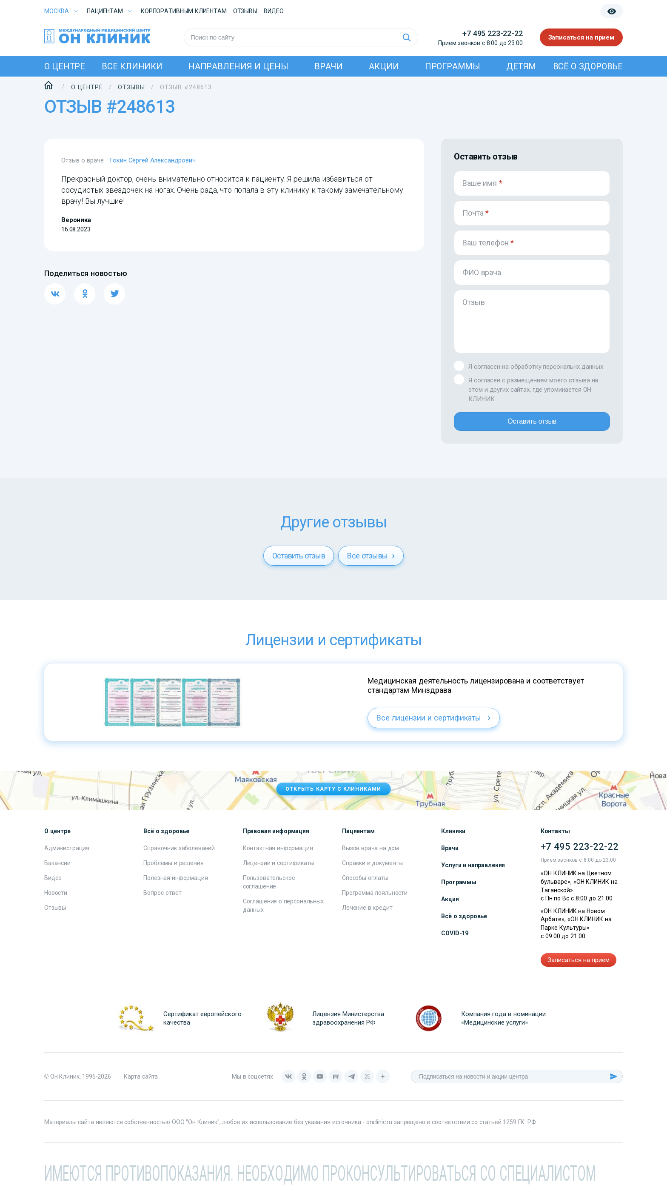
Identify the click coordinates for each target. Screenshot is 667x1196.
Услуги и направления (473, 872)
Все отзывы (371, 562)
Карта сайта (141, 1083)
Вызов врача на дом (370, 854)
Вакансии (57, 869)
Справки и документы (372, 869)
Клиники (453, 837)
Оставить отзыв (532, 425)
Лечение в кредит (367, 914)
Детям (521, 66)
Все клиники (132, 66)
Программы (452, 66)
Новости (55, 899)
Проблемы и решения (173, 869)
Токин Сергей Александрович (152, 160)
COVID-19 (454, 940)
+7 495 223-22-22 (492, 33)
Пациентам (105, 11)
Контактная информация (278, 854)
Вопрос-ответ (162, 899)
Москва (56, 11)
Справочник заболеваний (179, 854)
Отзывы (245, 11)
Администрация (66, 854)
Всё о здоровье (588, 66)
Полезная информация (175, 884)
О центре (64, 66)
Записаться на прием (581, 37)
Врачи (328, 66)
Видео (53, 884)
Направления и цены (238, 66)
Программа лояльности (375, 899)
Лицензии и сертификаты (278, 869)
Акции (384, 66)
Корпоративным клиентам (184, 11)
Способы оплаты (365, 884)
